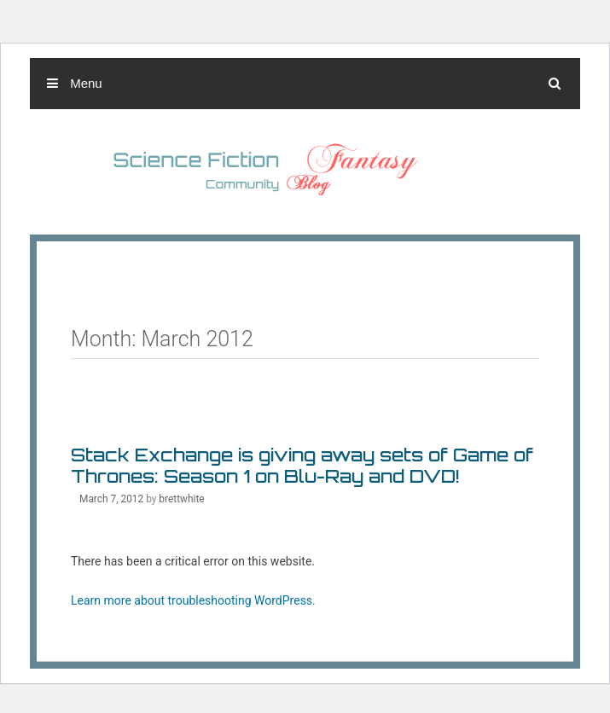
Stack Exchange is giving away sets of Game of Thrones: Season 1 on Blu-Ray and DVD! (302, 465)
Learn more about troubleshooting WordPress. (193, 600)
